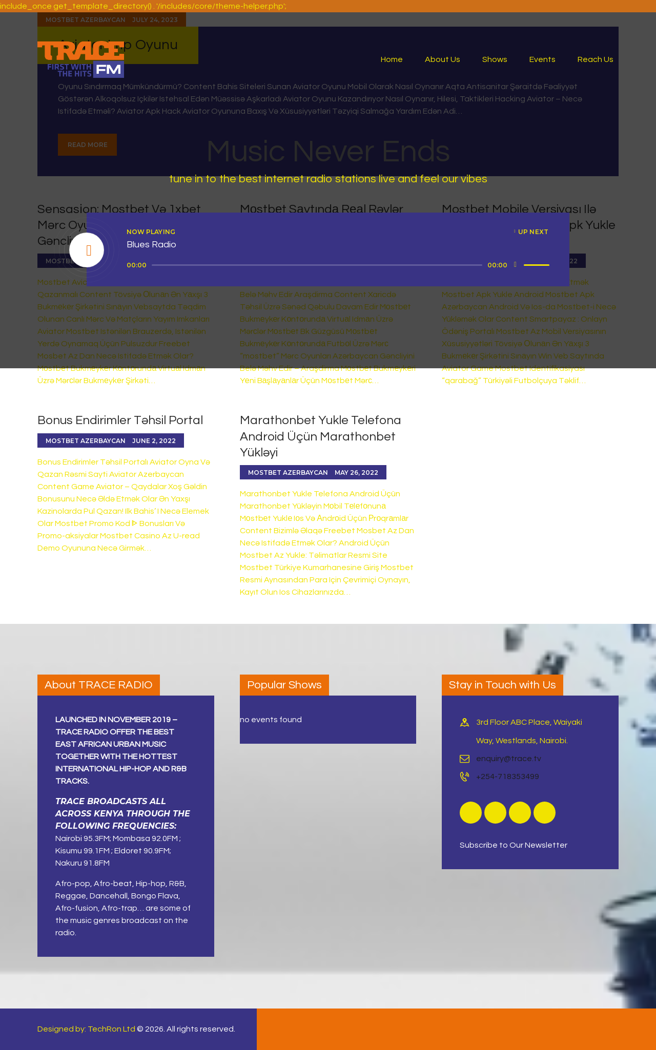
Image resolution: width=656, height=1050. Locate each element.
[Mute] (515, 265)
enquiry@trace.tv (508, 758)
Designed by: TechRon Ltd (86, 1029)
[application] (339, 265)
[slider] (317, 265)
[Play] (87, 250)
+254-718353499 (507, 776)
